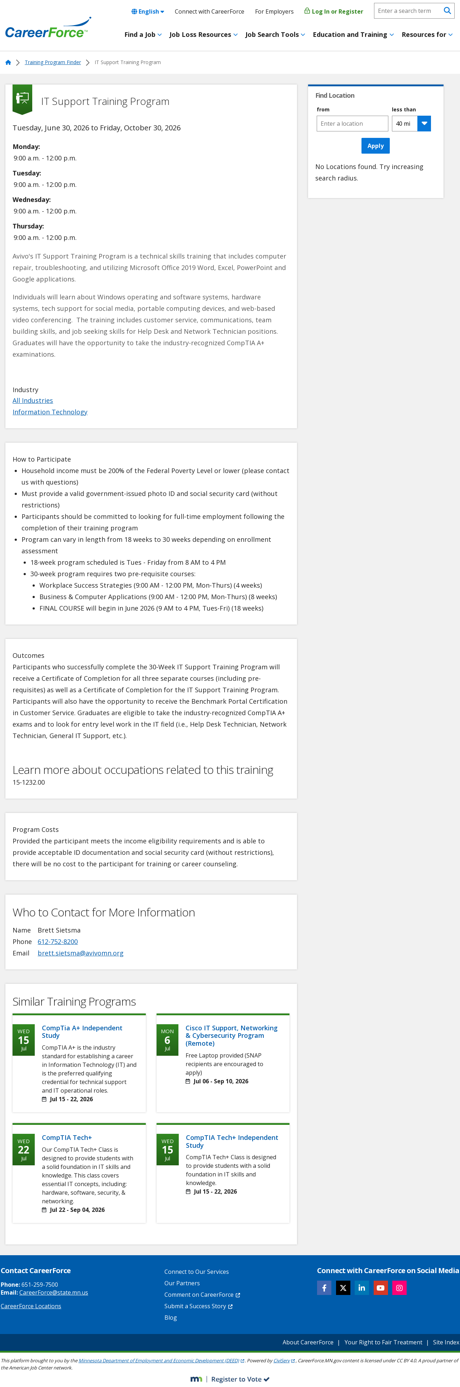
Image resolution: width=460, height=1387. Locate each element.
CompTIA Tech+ (67, 1137)
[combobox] (352, 123)
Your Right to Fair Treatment (383, 1342)
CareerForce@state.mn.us (53, 1292)
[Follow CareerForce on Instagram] (399, 1288)
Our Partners (182, 1283)
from (323, 109)
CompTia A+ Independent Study (82, 1032)
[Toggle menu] (159, 34)
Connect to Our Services (196, 1272)
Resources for (424, 34)
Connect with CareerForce (209, 11)
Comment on (202, 1295)
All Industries (33, 400)
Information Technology (50, 412)
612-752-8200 (58, 941)
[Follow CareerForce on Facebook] (324, 1288)
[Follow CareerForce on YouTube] (381, 1288)
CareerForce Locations (31, 1306)
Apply (376, 146)
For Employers (274, 11)
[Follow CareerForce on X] (343, 1288)
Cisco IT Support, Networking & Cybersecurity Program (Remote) (232, 1036)
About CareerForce (308, 1342)
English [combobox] (147, 11)
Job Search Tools (272, 34)
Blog (170, 1317)
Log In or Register (334, 11)
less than (404, 109)
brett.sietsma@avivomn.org (81, 953)
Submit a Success (198, 1306)
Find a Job (139, 34)
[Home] (48, 27)
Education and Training (350, 34)
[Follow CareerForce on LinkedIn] (362, 1288)
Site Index (446, 1342)
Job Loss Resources (200, 34)
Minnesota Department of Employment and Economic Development (161, 1360)
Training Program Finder (53, 62)
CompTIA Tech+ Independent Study (232, 1141)
